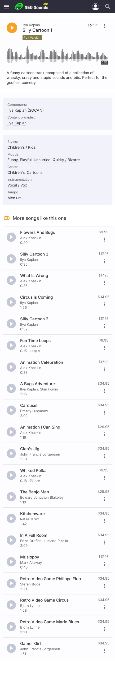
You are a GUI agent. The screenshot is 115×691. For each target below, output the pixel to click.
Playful (26, 159)
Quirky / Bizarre (66, 159)
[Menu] (6, 6)
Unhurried (42, 159)
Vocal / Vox (17, 185)
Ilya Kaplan (16, 123)
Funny (12, 159)
